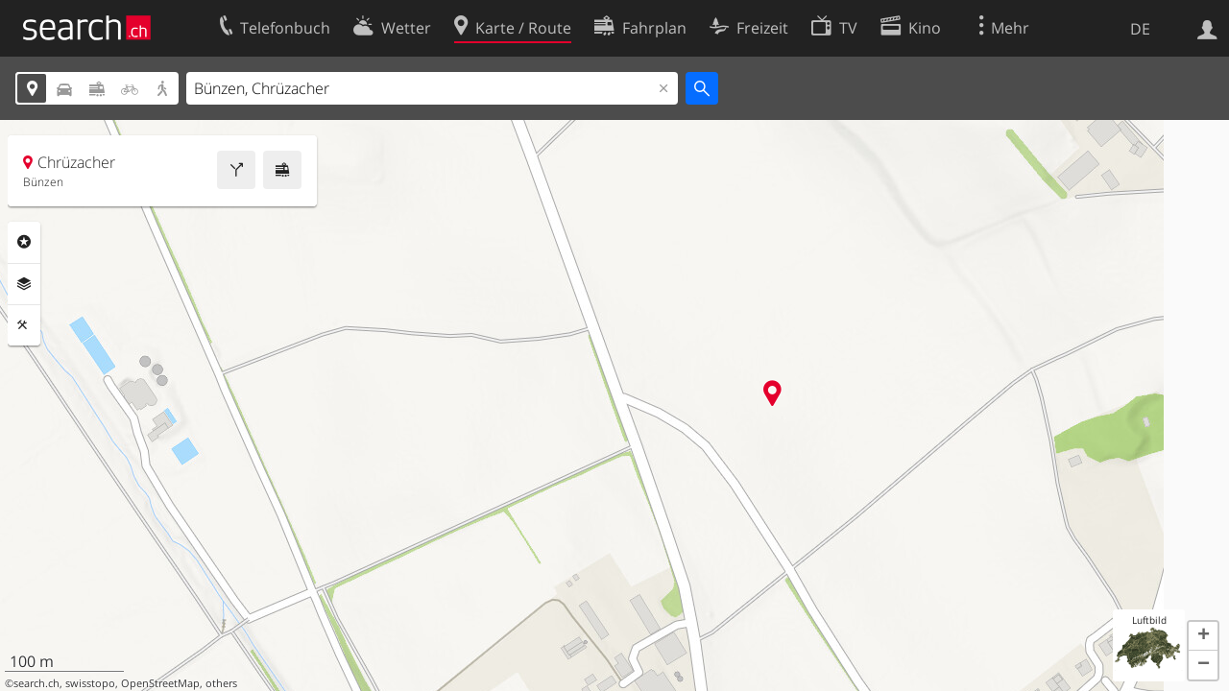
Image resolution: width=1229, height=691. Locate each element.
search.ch (36, 683)
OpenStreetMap (160, 683)
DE (1140, 28)
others (221, 683)
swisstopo (90, 683)
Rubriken (24, 242)
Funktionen (24, 325)
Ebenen (24, 284)
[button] (1203, 636)
